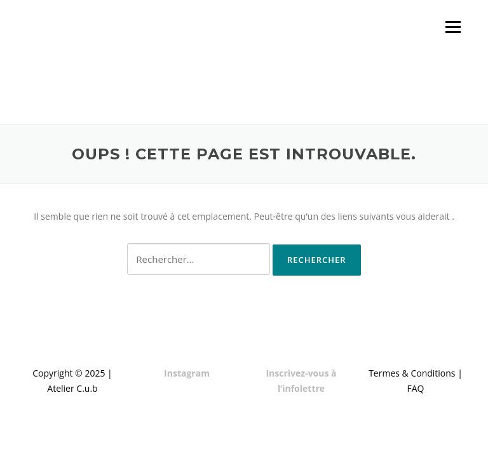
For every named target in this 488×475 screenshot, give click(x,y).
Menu (453, 27)
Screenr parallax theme (350, 454)
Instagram (187, 373)
